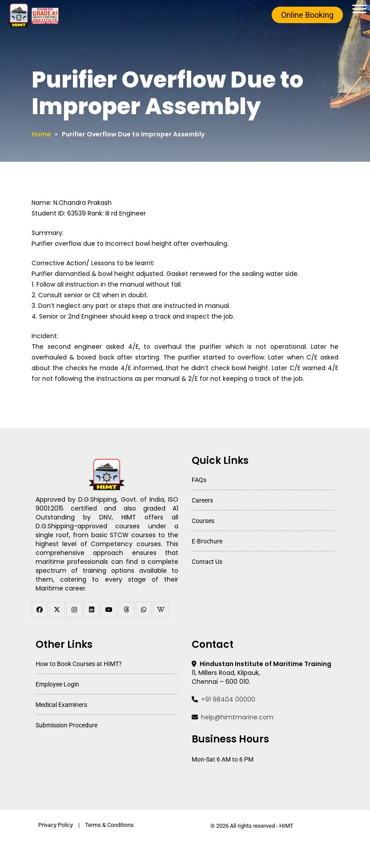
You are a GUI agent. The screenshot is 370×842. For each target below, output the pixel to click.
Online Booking (307, 15)
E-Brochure (207, 541)
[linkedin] (92, 610)
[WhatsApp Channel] (144, 610)
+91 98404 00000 (228, 699)
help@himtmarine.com (237, 717)
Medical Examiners (61, 704)
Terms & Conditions (109, 825)
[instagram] (74, 610)
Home (41, 134)
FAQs (199, 479)
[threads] (126, 610)
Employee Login (57, 684)
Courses (203, 520)
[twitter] (57, 610)
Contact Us (207, 561)
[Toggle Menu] (359, 8)
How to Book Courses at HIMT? (79, 663)
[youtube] (109, 610)
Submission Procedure (66, 725)
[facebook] (40, 610)
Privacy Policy (55, 825)
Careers (202, 500)
